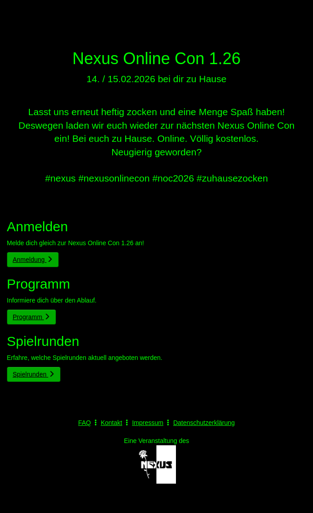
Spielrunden (34, 374)
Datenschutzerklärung (204, 422)
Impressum (147, 422)
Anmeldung (33, 259)
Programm (31, 317)
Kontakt (111, 422)
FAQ (84, 422)
